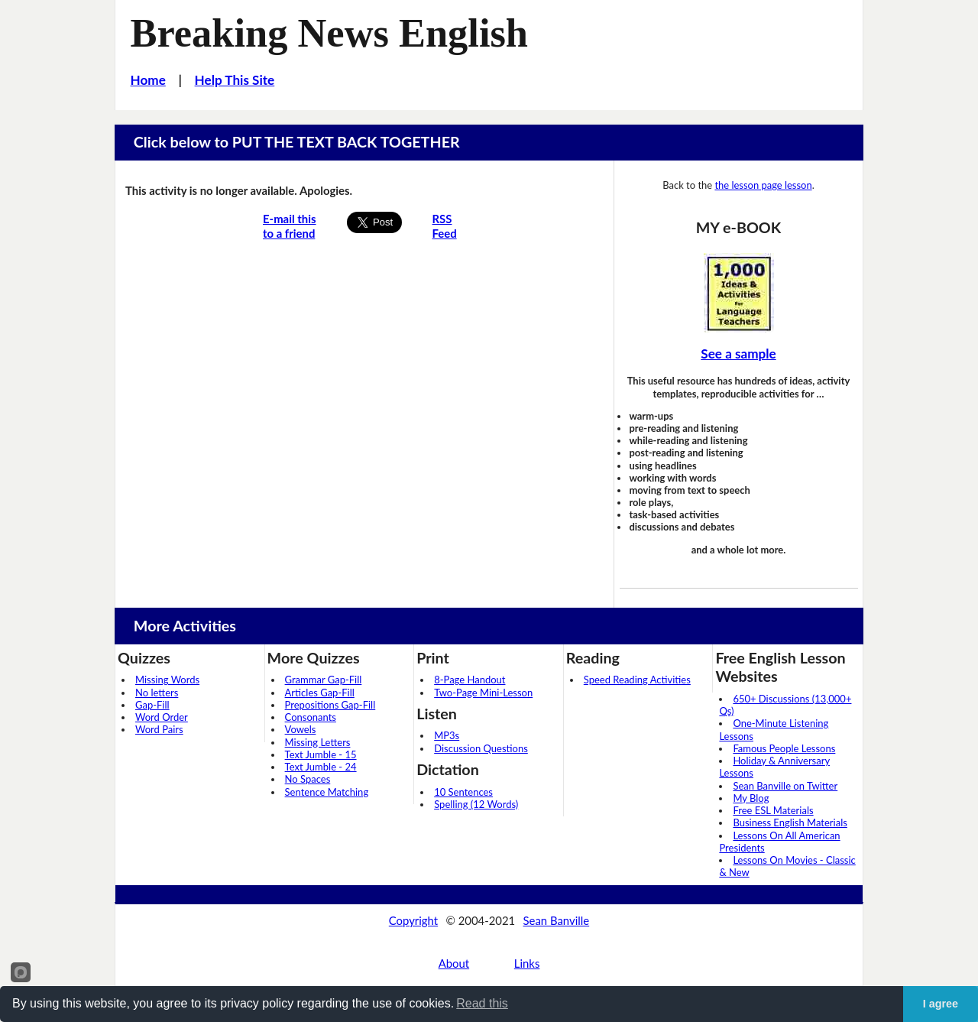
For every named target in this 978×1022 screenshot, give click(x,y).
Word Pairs (159, 729)
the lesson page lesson (762, 185)
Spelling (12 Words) (476, 804)
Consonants (310, 717)
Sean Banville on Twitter (785, 786)
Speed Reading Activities (637, 679)
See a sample (738, 354)
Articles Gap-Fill (320, 692)
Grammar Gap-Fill (323, 679)
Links (527, 963)
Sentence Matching (327, 792)
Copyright (413, 920)
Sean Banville (556, 920)
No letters (156, 692)
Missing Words (167, 679)
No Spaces (308, 779)
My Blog (751, 798)
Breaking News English (329, 33)
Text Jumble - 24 (321, 767)
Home (148, 80)
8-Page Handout (469, 679)
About (454, 963)
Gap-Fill (152, 705)
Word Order (161, 717)
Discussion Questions (481, 748)
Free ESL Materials (773, 810)
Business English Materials (790, 822)
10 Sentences (463, 792)
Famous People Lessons (784, 748)
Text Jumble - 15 (321, 754)
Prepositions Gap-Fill (330, 705)
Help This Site (235, 80)
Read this (482, 1003)
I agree (940, 1004)
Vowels (300, 729)
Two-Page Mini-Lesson (483, 692)
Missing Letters (318, 742)
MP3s (446, 735)
